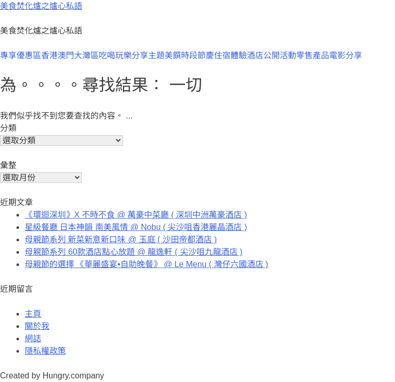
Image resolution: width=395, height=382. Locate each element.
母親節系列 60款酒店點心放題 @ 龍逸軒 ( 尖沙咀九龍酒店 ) (133, 251)
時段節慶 (197, 55)
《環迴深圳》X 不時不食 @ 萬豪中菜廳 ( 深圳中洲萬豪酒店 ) (136, 214)
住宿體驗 (230, 55)
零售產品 (312, 55)
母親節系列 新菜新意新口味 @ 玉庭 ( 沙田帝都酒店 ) (121, 239)
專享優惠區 (20, 55)
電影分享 (345, 55)
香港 (49, 55)
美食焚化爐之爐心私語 (41, 6)
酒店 (255, 55)
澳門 (66, 55)
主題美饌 (164, 55)
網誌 (33, 338)
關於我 (37, 326)
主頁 (33, 313)
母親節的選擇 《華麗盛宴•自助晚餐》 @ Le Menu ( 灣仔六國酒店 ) (146, 264)
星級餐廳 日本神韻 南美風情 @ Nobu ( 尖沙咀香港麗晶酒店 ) (136, 227)
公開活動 (279, 55)
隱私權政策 (45, 350)
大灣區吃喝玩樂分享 (111, 55)
